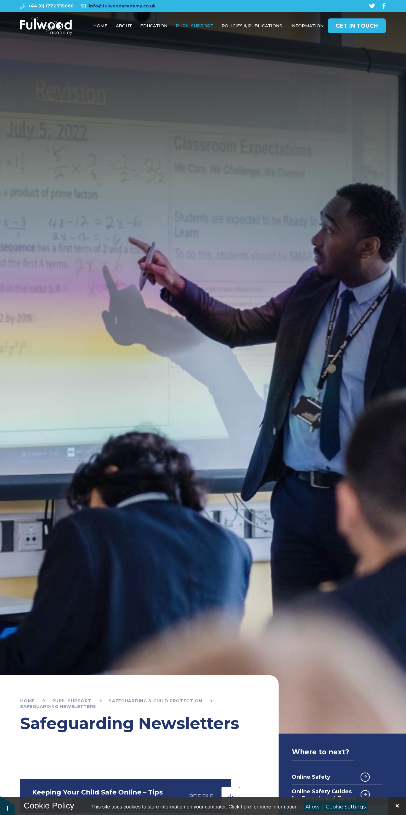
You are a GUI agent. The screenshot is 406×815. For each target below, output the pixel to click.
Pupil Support (71, 701)
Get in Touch (357, 27)
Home (27, 701)
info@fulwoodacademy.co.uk (122, 6)
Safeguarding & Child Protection (155, 701)
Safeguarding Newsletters (58, 706)
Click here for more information (262, 807)
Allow (312, 807)
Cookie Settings (346, 807)
